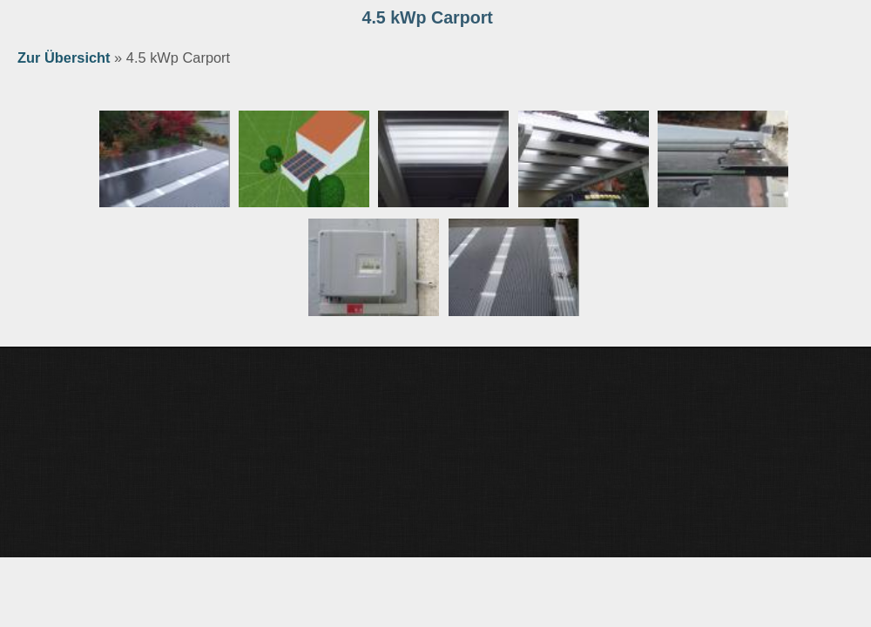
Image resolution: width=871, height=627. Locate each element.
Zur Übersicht (64, 57)
